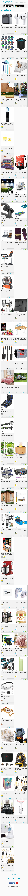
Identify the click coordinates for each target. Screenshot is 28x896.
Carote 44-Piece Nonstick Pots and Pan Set (6, 745)
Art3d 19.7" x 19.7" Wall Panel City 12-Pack (20, 315)
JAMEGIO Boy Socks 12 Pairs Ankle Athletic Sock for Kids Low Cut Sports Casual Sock (7, 53)
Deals (16, 2)
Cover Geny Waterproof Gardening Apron (20, 745)
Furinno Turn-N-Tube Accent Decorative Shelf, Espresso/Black (7, 626)
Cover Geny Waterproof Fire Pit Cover (6, 768)
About (9, 879)
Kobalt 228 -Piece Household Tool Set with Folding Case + (6, 411)
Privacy (14, 879)
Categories (23, 2)
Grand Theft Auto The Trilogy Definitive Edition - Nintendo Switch (6, 555)
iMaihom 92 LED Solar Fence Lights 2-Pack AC (7, 195)
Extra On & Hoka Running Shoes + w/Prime (6, 602)
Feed (19, 879)
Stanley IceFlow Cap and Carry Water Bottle (20, 673)
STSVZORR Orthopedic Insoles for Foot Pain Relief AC (21, 220)
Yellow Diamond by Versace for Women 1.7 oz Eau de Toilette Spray (7, 148)
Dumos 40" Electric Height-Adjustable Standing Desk (20, 339)
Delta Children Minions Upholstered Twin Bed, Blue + (21, 531)
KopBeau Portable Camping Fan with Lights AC (21, 768)
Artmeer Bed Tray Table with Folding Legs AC (6, 721)
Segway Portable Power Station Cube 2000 (6, 28)
